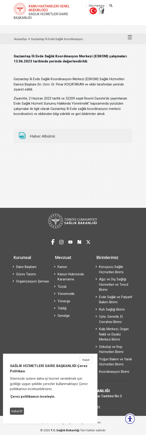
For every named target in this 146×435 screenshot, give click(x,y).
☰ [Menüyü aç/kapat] (129, 37)
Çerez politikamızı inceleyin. (32, 396)
